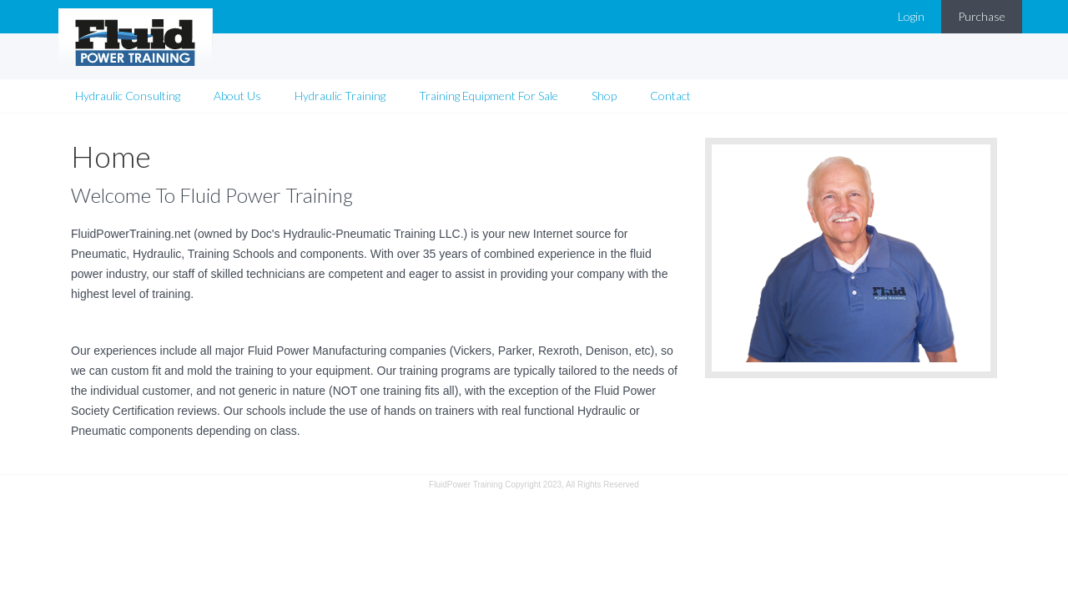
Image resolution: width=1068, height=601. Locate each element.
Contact (670, 95)
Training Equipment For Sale (488, 95)
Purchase (981, 16)
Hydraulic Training (340, 95)
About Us (237, 95)
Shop (604, 95)
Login (911, 16)
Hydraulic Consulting (127, 95)
